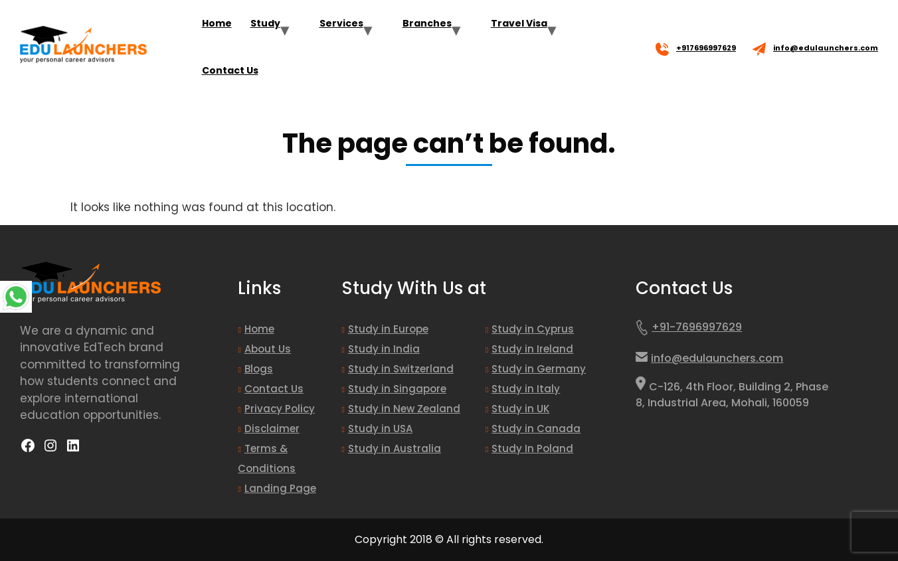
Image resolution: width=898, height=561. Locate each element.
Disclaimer (272, 429)
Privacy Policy (279, 409)
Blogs (258, 369)
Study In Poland (532, 448)
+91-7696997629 (689, 330)
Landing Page (280, 488)
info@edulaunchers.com (825, 47)
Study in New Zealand (404, 409)
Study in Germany (539, 369)
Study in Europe (388, 329)
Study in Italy (526, 389)
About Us (267, 349)
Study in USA (380, 429)
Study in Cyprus (533, 329)
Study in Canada (536, 429)
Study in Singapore (397, 389)
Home (217, 23)
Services (341, 23)
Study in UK (520, 409)
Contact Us (230, 70)
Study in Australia (394, 448)
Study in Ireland (532, 349)
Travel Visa (519, 23)
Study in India (384, 349)
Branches (427, 23)
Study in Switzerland (401, 369)
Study (265, 23)
